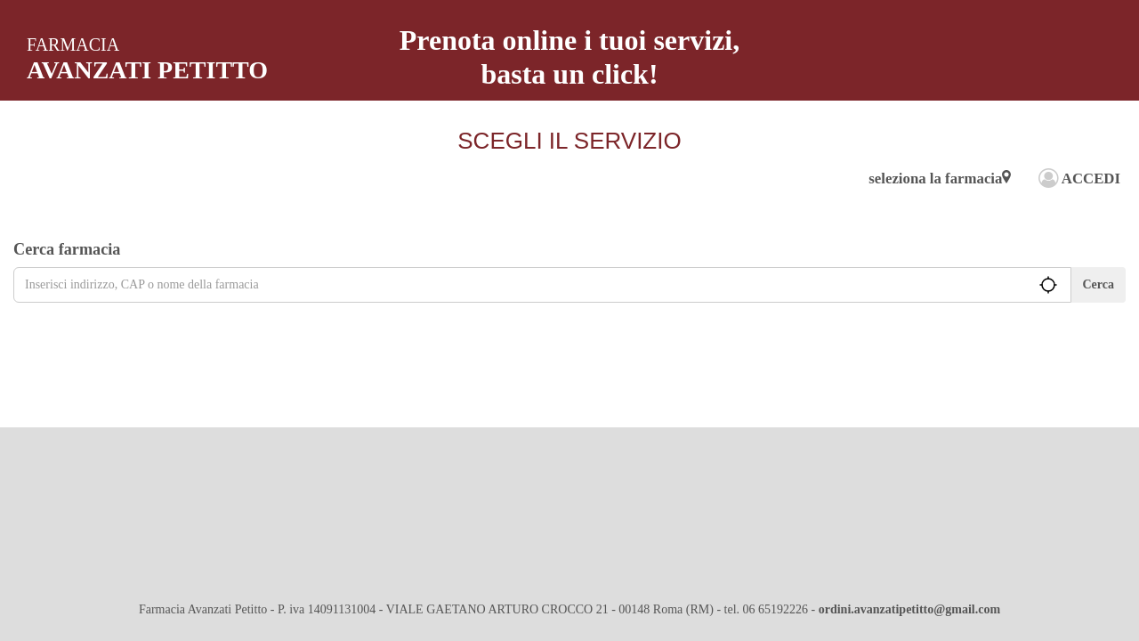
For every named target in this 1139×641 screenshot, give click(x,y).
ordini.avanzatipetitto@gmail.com (909, 609)
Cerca (1099, 284)
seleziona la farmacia (939, 178)
